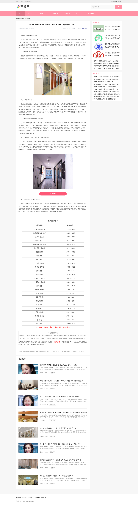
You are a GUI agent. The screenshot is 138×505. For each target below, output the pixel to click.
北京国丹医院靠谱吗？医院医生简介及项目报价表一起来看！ (61, 460)
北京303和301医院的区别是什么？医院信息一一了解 (58, 365)
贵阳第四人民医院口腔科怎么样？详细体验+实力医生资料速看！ (112, 47)
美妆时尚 (79, 13)
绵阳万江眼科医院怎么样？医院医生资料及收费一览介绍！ (60, 428)
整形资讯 (31, 13)
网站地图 (118, 1)
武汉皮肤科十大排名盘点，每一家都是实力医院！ (57, 476)
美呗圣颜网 (19, 18)
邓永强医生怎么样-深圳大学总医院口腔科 (105, 99)
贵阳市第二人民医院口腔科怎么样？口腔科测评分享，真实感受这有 (112, 29)
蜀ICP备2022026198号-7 (29, 501)
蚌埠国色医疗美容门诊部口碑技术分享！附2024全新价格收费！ (62, 381)
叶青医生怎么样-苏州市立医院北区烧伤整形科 (106, 89)
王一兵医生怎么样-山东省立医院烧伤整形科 (106, 79)
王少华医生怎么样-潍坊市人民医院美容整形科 (106, 84)
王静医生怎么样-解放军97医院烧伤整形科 (105, 86)
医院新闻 (55, 13)
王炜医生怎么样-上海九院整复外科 (103, 81)
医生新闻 (67, 13)
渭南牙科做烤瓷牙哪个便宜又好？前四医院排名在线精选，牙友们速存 (112, 38)
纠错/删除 (84, 28)
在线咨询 (113, 1)
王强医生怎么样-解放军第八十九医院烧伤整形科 (107, 77)
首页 (20, 13)
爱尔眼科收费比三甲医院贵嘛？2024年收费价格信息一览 (60, 444)
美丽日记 (43, 13)
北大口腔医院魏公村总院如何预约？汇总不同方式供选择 (59, 396)
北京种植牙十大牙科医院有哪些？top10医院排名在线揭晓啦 (112, 55)
